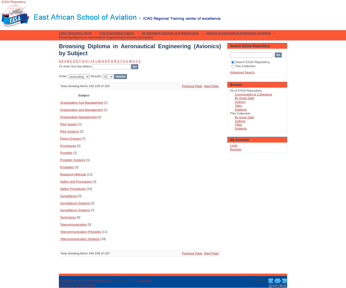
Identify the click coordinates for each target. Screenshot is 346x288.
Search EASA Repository (250, 62)
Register (235, 149)
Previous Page (192, 86)
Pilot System (68, 124)
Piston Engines (70, 138)
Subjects (241, 109)
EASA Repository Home (75, 33)
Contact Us (66, 285)
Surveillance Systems (75, 203)
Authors (240, 102)
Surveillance (68, 196)
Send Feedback (86, 285)
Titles (238, 106)
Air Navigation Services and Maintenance (170, 33)
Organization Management (78, 117)
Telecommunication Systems (80, 239)
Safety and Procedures (76, 181)
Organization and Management (81, 110)
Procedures (68, 146)
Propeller (66, 153)
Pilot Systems (69, 131)
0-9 (61, 61)
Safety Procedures (73, 189)
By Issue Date (244, 98)
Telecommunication (73, 224)
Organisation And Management (81, 102)
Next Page (211, 86)
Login (224, 6)
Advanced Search (242, 72)
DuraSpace (144, 280)
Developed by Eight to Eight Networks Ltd (85, 280)
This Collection (243, 66)
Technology (68, 217)
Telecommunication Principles (80, 232)
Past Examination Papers (116, 33)
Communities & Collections (253, 94)
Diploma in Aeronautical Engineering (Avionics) (238, 33)
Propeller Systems (72, 160)
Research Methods (73, 174)
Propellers (67, 167)
